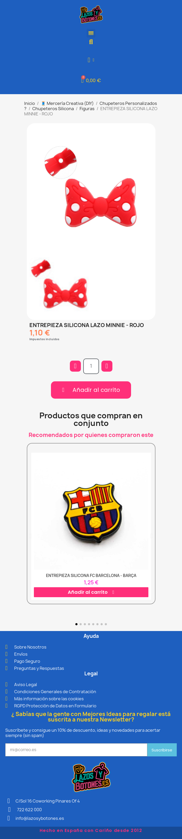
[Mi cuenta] (91, 60)
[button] (91, 42)
